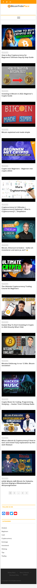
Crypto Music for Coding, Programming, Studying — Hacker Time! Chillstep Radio (18, 403)
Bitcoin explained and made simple (16, 132)
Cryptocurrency (7, 538)
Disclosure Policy (14, 575)
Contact (25, 574)
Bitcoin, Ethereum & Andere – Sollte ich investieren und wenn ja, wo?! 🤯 (17, 249)
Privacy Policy (11, 572)
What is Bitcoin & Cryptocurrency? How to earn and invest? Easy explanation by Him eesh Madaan (18, 442)
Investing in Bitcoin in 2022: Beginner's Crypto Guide (17, 95)
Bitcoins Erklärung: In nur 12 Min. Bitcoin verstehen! (18, 364)
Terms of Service (24, 572)
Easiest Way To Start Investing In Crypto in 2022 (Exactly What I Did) (18, 326)
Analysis (4, 528)
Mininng (4, 549)
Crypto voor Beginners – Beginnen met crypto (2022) (17, 169)
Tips (3, 552)
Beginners (5, 52)
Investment (5, 545)
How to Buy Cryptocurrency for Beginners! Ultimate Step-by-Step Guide (18, 56)
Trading (4, 556)
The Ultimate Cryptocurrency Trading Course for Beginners (17, 287)
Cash (3, 535)
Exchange (5, 542)
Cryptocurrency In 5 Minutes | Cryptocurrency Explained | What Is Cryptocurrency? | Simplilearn (16, 209)
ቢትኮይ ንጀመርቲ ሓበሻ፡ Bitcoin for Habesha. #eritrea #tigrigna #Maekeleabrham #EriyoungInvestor (17, 483)
